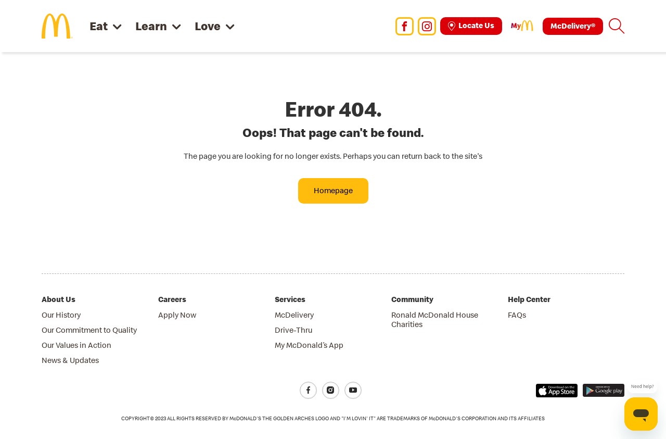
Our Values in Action (76, 345)
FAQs (517, 315)
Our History (61, 315)
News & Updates (70, 360)
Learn (151, 25)
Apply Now (177, 315)
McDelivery (294, 315)
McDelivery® (572, 26)
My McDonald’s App (309, 345)
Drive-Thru (293, 330)
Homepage (333, 190)
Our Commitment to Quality (89, 330)
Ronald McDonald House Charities (434, 319)
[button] (616, 26)
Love (208, 25)
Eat (98, 25)
